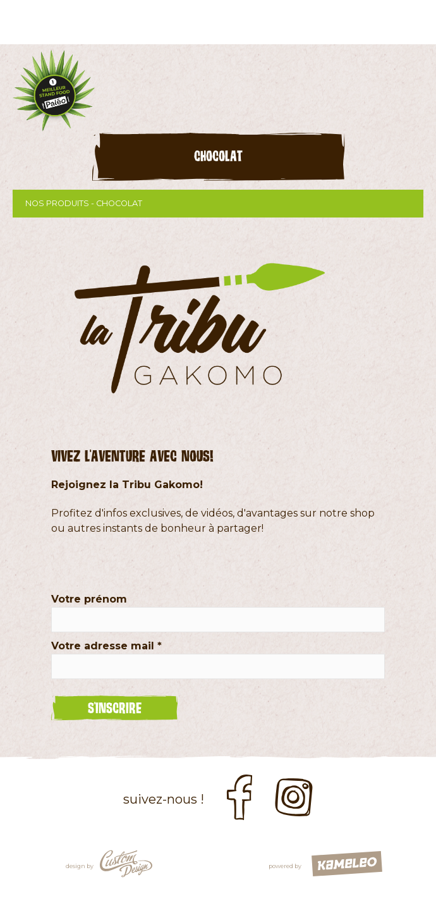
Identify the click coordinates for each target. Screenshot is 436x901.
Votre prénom (89, 599)
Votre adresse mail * (106, 646)
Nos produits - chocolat (218, 204)
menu (414, 22)
